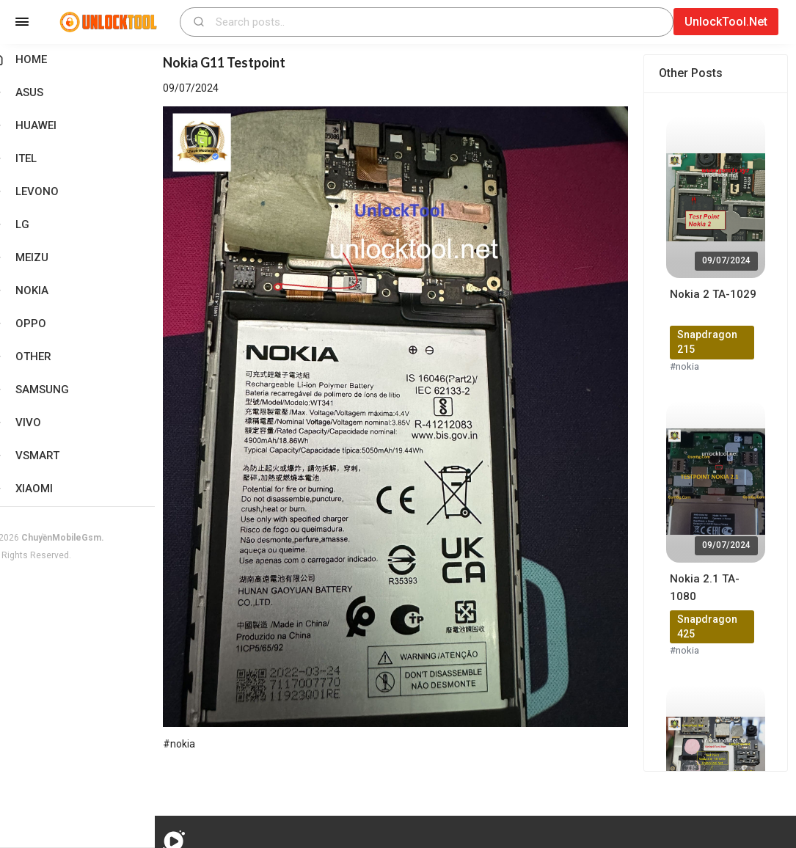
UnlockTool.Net (725, 22)
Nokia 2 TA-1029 (718, 294)
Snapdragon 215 (712, 342)
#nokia (689, 366)
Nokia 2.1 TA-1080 (710, 587)
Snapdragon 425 (712, 626)
